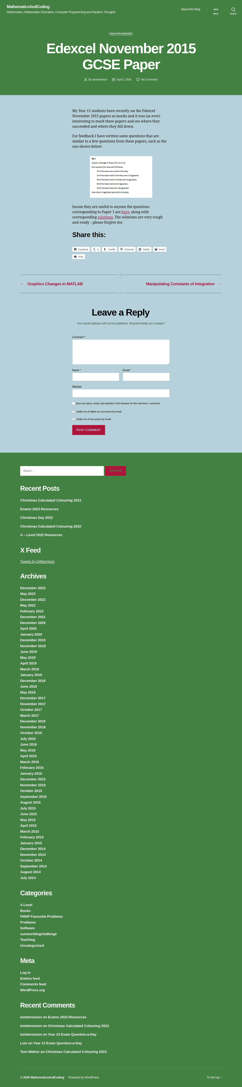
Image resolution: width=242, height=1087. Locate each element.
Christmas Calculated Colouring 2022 (50, 526)
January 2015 (31, 843)
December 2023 (33, 588)
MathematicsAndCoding (28, 7)
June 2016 (28, 744)
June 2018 (28, 686)
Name (76, 370)
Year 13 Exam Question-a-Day (72, 1034)
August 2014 (30, 872)
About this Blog (190, 9)
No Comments (149, 79)
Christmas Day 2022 (36, 517)
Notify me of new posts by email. (93, 419)
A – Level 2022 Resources (41, 535)
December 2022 (33, 599)
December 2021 (33, 617)
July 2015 (28, 808)
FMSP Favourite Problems (41, 916)
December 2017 (33, 698)
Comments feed (33, 984)
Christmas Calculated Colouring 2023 (50, 500)
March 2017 (29, 715)
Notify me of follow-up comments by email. (99, 411)
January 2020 (31, 634)
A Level (26, 905)
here (125, 212)
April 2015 (28, 825)
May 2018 (27, 692)
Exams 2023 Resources (39, 509)
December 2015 (33, 779)
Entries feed (30, 978)
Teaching (27, 940)
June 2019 (28, 652)
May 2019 (27, 657)
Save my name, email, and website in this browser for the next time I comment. (118, 403)
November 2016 (33, 727)
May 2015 (27, 820)
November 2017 (33, 704)
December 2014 (33, 849)
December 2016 (33, 721)
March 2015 (29, 831)
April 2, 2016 (124, 79)
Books (25, 911)
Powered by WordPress (83, 1077)
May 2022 (27, 605)
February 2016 (32, 767)
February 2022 (32, 611)
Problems (28, 922)
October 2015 (31, 791)
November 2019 (33, 646)
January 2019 (31, 675)
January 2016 (31, 773)
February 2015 (32, 837)
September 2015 (33, 797)
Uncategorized (121, 33)
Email (127, 370)
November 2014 (33, 854)
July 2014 (28, 878)
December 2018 (33, 681)
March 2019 (29, 669)
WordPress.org (32, 990)
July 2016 (28, 739)
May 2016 (27, 750)
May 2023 (27, 594)
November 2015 (33, 785)
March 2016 (29, 762)
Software (27, 928)
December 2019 (33, 640)
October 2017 (31, 710)
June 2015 (28, 814)
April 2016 (28, 756)
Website (77, 386)
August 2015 (30, 802)
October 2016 (31, 733)
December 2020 (33, 623)
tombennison (99, 79)
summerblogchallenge (38, 934)
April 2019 (28, 663)
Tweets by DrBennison (37, 561)
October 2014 (31, 860)
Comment (78, 337)
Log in (25, 972)
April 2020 (28, 628)
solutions (105, 217)
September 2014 (33, 866)
